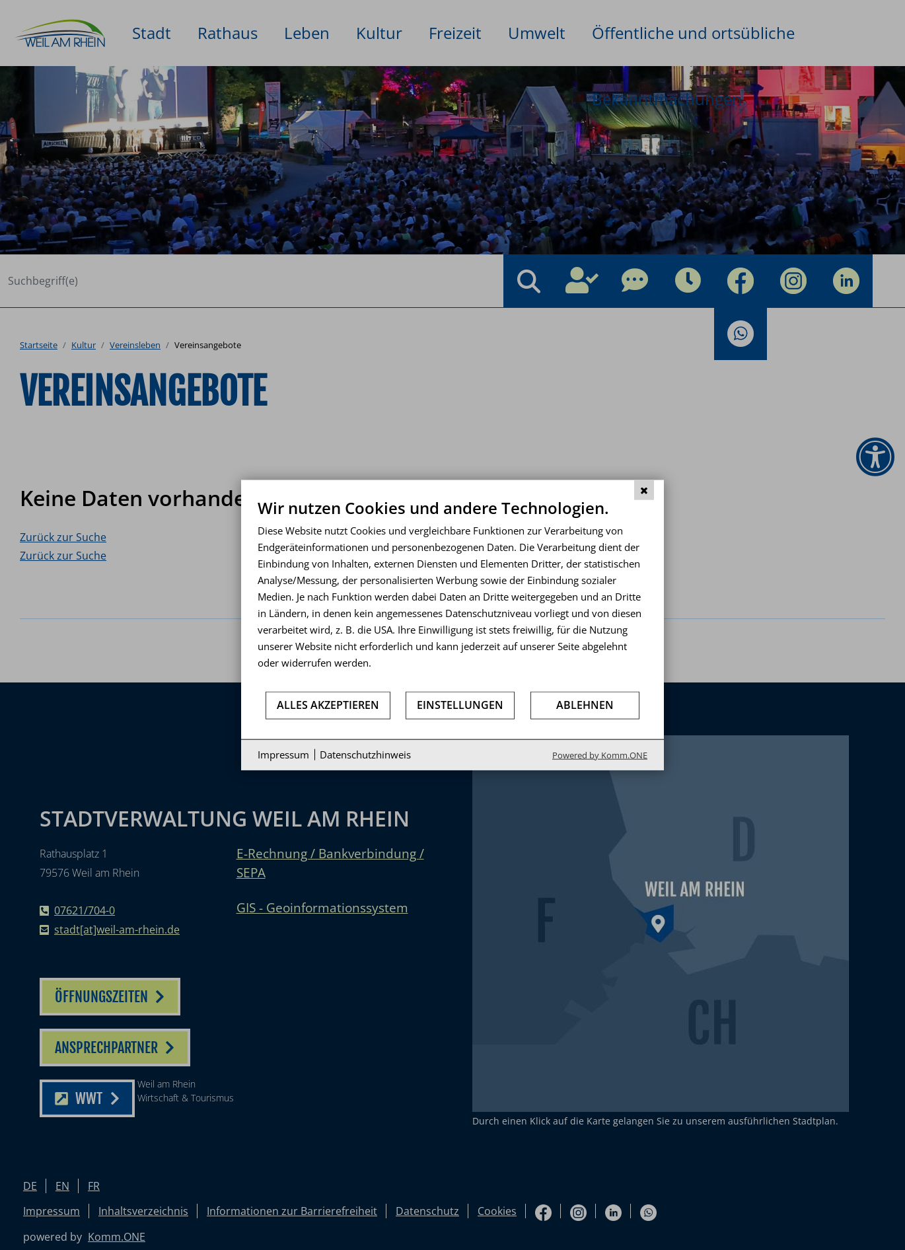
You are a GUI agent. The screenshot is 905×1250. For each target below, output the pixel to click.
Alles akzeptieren (328, 705)
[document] (452, 594)
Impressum (283, 754)
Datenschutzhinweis (365, 754)
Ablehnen (585, 705)
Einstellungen (460, 705)
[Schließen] (644, 490)
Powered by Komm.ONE (599, 754)
